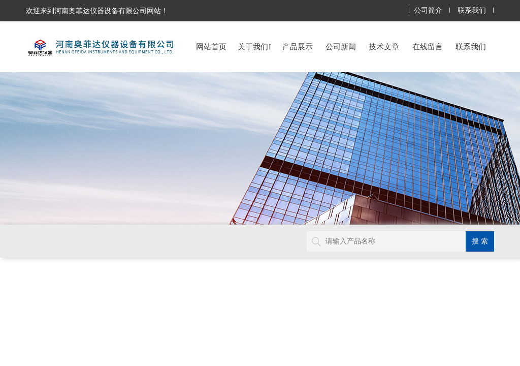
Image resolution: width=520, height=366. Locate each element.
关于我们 (255, 46)
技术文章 (384, 46)
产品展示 (297, 46)
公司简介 (428, 10)
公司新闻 (341, 46)
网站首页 (211, 46)
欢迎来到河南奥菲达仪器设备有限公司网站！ (97, 11)
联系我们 (472, 10)
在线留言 (427, 46)
